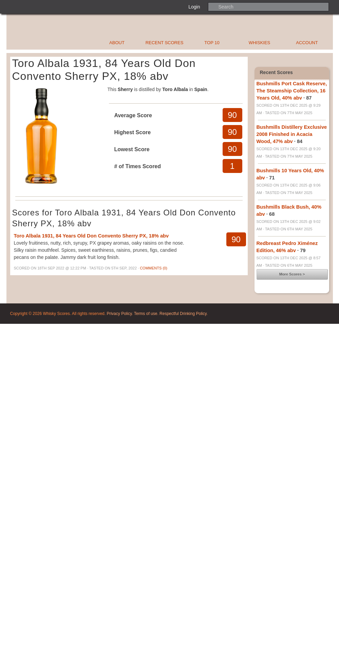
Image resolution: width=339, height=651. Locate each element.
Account (307, 42)
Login (194, 7)
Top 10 (211, 42)
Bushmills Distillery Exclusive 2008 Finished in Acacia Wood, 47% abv (292, 134)
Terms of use (145, 313)
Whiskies (259, 42)
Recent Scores (165, 42)
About (117, 42)
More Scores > (292, 274)
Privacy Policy (119, 313)
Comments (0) (153, 268)
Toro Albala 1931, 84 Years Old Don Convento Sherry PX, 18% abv (91, 236)
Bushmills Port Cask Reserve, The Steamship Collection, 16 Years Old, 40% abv (292, 91)
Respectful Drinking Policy (183, 313)
